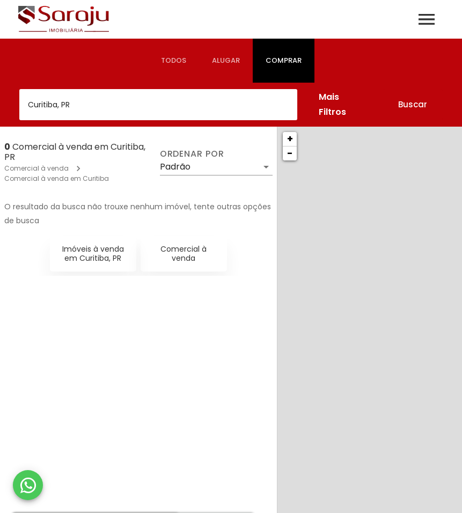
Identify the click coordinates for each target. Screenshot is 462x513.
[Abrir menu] (426, 19)
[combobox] (158, 104)
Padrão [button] (175, 166)
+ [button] (290, 138)
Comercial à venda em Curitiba (56, 178)
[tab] (173, 61)
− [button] (289, 153)
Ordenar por (192, 154)
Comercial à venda (36, 168)
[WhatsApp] (28, 485)
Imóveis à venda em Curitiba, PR (93, 253)
